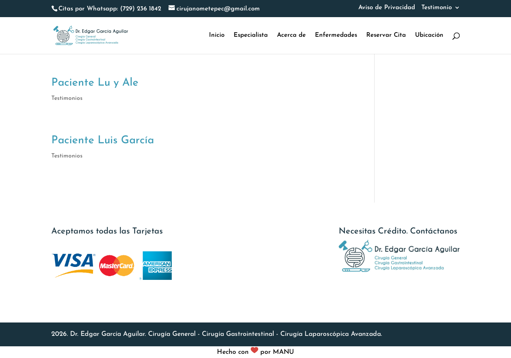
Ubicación (429, 35)
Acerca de (291, 35)
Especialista (251, 35)
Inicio (216, 35)
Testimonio (436, 8)
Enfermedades (336, 35)
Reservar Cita (386, 35)
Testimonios (67, 98)
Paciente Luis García (102, 140)
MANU (283, 352)
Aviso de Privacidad (386, 8)
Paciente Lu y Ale (94, 83)
